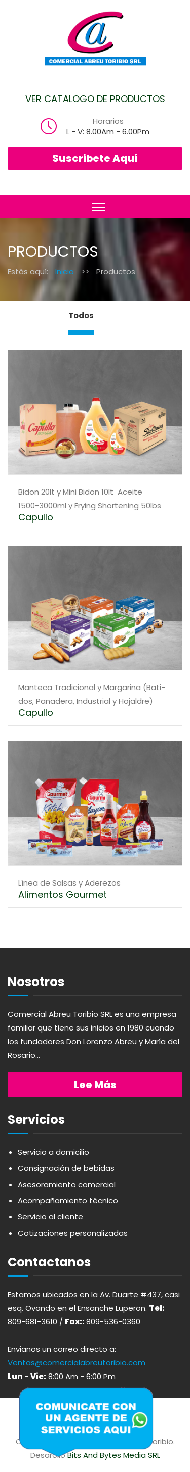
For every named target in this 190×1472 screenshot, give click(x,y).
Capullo (35, 517)
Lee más (95, 1084)
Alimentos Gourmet (62, 894)
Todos (81, 315)
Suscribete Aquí (95, 158)
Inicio (64, 271)
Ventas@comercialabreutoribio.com (76, 1362)
